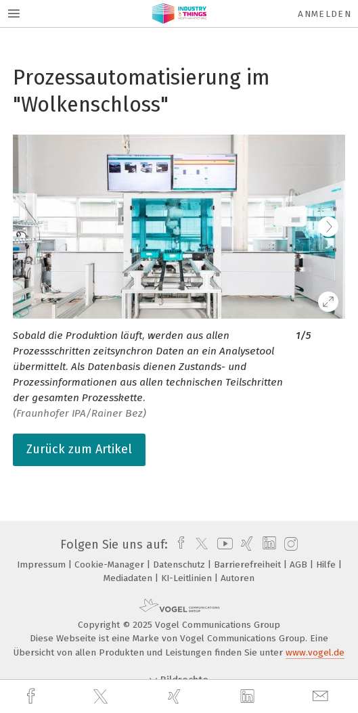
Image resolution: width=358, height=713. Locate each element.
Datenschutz (180, 564)
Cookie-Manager (110, 564)
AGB (300, 564)
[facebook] (32, 696)
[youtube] (222, 544)
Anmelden (324, 14)
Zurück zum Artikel (79, 449)
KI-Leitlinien (188, 578)
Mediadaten (129, 578)
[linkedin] (249, 697)
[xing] (175, 696)
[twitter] (102, 696)
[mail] (322, 696)
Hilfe (327, 564)
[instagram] (289, 544)
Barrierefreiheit (249, 564)
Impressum (42, 564)
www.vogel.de (315, 652)
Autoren (237, 578)
